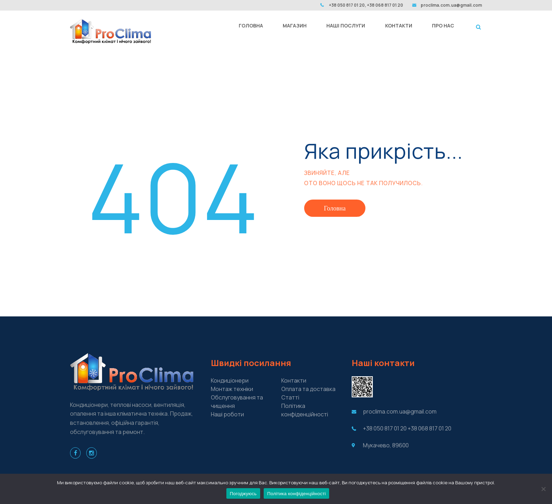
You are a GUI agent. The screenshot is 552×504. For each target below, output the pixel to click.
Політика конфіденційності (296, 493)
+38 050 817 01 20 (385, 428)
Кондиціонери (230, 380)
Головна (335, 208)
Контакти (293, 380)
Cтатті (290, 397)
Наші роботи (227, 414)
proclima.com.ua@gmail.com (451, 5)
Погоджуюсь (243, 493)
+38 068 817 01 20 (429, 428)
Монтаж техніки (232, 389)
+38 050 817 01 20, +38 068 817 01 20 (366, 5)
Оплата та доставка (308, 389)
